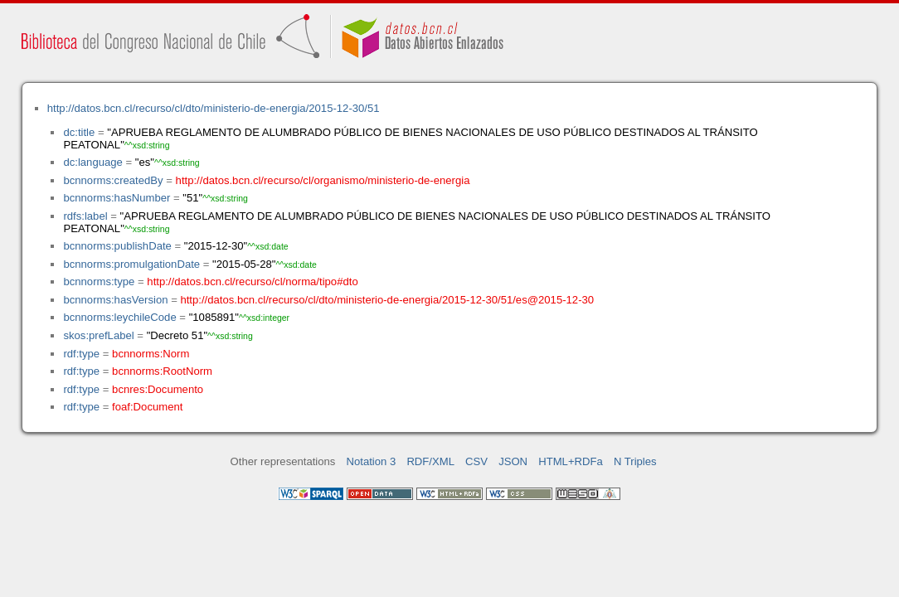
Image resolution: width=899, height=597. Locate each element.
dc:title (79, 132)
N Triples (635, 461)
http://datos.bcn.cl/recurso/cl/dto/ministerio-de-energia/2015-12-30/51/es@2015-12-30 (387, 300)
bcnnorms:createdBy (113, 180)
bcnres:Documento (157, 389)
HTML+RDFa (570, 461)
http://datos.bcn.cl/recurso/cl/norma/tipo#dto (252, 281)
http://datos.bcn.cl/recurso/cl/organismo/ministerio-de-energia (323, 180)
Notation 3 (371, 461)
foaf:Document (147, 406)
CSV (476, 461)
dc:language (92, 162)
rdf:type (81, 353)
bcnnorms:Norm (150, 353)
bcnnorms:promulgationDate (131, 264)
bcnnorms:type (98, 281)
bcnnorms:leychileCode (119, 317)
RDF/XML (430, 461)
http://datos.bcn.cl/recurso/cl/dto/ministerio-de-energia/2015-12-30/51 (213, 108)
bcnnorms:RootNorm (162, 371)
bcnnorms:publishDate (117, 246)
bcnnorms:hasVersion (115, 300)
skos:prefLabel (98, 335)
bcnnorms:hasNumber (116, 198)
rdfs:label (85, 216)
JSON (512, 461)
